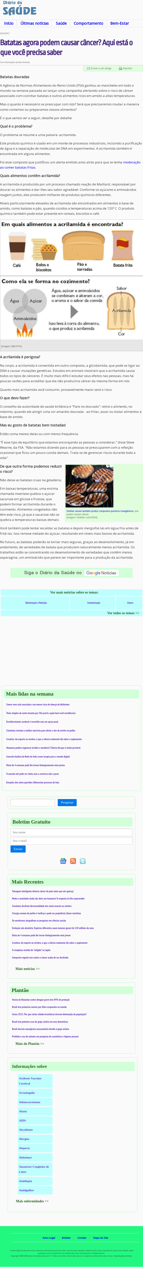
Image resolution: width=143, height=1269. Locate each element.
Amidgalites (26, 1190)
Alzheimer (25, 1157)
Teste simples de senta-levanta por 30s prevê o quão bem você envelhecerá (41, 713)
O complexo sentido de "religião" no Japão (31, 950)
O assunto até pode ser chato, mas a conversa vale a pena (32, 774)
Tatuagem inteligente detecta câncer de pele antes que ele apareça (43, 891)
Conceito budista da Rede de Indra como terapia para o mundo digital (38, 756)
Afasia (23, 1111)
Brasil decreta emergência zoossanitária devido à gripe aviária (40, 1029)
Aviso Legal (48, 1237)
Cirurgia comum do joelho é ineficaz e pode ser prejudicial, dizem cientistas (46, 913)
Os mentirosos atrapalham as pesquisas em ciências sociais (39, 920)
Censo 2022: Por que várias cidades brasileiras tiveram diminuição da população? (49, 1014)
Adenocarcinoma (29, 1102)
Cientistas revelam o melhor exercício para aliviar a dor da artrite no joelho (40, 730)
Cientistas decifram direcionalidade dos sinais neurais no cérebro (42, 906)
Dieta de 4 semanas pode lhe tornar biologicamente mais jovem (35, 765)
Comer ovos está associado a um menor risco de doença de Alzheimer (38, 704)
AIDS (22, 1120)
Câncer (130, 602)
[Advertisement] (71, 655)
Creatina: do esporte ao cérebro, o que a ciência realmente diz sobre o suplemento (44, 739)
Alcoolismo (26, 1129)
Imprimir (127, 68)
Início (8, 23)
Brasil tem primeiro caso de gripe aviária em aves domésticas (40, 1021)
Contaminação (93, 602)
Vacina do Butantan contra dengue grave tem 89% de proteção (41, 999)
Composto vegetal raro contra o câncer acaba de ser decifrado (40, 957)
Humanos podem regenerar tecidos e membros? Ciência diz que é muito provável (43, 747)
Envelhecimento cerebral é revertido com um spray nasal (32, 721)
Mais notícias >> (27, 969)
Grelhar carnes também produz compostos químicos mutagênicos (100, 511)
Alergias (24, 1138)
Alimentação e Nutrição (36, 602)
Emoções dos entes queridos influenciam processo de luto (32, 782)
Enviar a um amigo (101, 68)
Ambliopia (25, 1181)
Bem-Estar (119, 23)
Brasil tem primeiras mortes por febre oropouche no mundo (39, 1007)
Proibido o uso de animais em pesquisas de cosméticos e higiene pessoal (45, 1036)
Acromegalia (27, 1092)
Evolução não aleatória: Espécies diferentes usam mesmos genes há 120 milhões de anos (53, 928)
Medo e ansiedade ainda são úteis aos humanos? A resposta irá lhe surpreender (48, 898)
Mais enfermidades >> (32, 1201)
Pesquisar (67, 802)
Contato (81, 1237)
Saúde (61, 23)
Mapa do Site (100, 1237)
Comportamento (88, 23)
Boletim (66, 1237)
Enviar (18, 849)
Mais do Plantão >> (29, 1044)
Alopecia (24, 1148)
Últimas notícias (34, 23)
